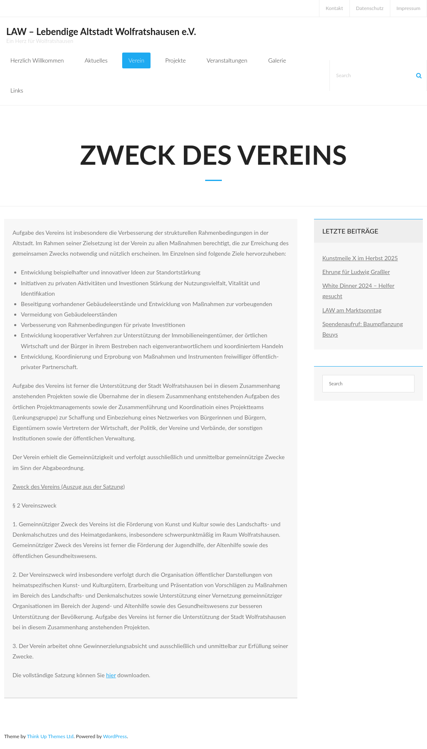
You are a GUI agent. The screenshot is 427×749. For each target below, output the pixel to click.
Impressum (408, 8)
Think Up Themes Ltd (50, 736)
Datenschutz (370, 8)
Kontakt (334, 8)
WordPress (115, 736)
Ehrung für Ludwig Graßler (356, 271)
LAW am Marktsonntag (352, 310)
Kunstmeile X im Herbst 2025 (360, 257)
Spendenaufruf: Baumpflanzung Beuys (362, 329)
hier (111, 675)
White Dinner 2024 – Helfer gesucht (358, 290)
